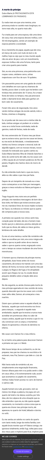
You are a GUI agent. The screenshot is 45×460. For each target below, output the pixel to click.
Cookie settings (23, 456)
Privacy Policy (28, 446)
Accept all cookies (22, 451)
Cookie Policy (17, 446)
